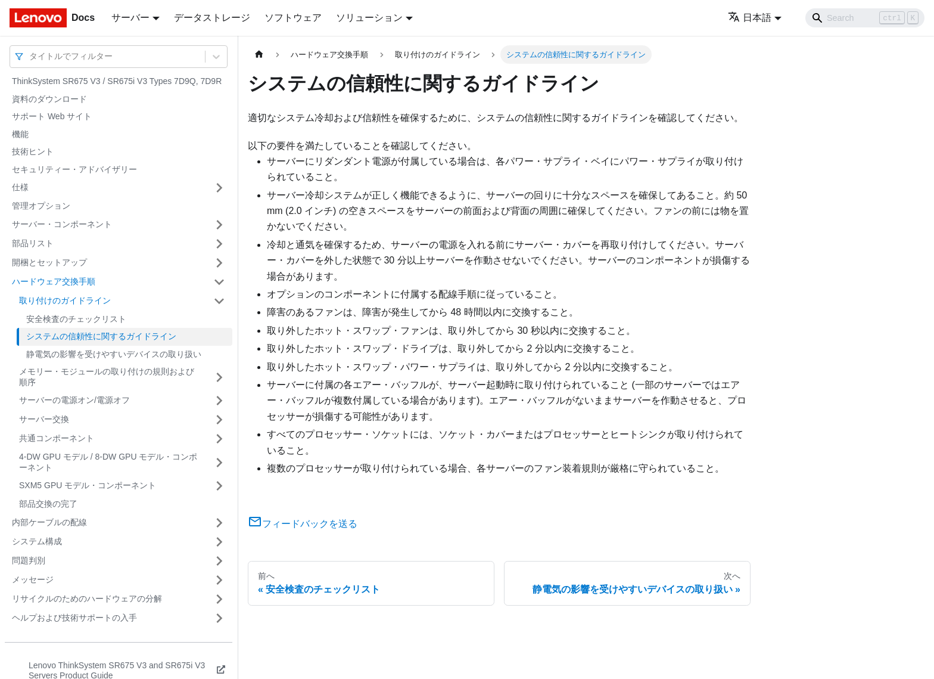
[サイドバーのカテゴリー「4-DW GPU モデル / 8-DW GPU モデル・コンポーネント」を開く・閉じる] (219, 462)
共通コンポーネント (56, 438)
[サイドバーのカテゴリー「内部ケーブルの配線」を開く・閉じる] (219, 522)
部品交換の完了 (48, 504)
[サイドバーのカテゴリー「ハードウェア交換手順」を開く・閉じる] (219, 282)
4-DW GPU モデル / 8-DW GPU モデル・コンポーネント (108, 462)
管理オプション (41, 205)
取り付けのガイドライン (65, 300)
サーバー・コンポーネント (62, 224)
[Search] (864, 17)
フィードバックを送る (302, 524)
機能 (20, 134)
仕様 (20, 187)
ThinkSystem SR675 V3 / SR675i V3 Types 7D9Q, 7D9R (117, 81)
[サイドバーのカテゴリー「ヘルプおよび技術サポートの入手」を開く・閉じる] (219, 618)
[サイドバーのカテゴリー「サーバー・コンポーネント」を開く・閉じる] (219, 224)
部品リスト (33, 243)
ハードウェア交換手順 (53, 281)
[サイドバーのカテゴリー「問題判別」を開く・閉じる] (219, 561)
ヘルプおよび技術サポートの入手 (74, 617)
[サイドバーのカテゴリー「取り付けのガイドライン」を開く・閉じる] (219, 301)
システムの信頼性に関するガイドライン (101, 336)
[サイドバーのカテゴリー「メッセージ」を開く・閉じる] (219, 580)
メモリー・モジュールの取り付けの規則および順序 (106, 377)
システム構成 (37, 541)
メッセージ (33, 579)
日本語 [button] (749, 18)
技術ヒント (33, 151)
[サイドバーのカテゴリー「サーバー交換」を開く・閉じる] (219, 419)
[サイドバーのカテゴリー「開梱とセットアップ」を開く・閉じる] (219, 262)
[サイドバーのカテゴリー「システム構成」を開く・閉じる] (219, 541)
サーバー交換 (44, 419)
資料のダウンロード (49, 99)
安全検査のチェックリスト (76, 319)
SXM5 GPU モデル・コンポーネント (87, 485)
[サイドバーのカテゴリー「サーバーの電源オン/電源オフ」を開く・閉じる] (219, 400)
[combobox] (30, 56)
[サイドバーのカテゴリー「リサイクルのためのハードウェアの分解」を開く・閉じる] (219, 599)
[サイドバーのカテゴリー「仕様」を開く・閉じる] (219, 187)
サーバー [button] (130, 18)
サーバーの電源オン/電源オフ (74, 400)
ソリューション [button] (369, 18)
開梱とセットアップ (49, 262)
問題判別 (28, 560)
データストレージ (212, 18)
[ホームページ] (259, 54)
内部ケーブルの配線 (49, 522)
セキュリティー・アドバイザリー (74, 169)
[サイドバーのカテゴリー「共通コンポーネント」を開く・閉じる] (219, 438)
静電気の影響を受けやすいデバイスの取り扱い (113, 354)
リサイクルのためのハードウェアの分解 (87, 598)
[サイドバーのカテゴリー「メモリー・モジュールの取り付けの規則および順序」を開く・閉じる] (219, 377)
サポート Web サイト (52, 116)
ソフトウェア (293, 18)
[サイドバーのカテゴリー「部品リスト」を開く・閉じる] (219, 243)
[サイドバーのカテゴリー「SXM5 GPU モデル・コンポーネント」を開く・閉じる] (219, 485)
